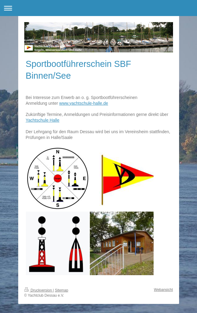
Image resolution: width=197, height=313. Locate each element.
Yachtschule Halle (42, 120)
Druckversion (38, 290)
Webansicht (163, 290)
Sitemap (61, 290)
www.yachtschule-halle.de (83, 103)
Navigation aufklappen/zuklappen (98, 8)
